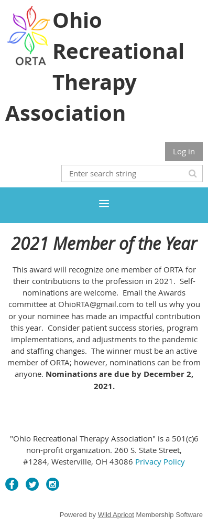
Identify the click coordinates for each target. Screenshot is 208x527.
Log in (184, 151)
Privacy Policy (160, 461)
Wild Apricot (116, 515)
